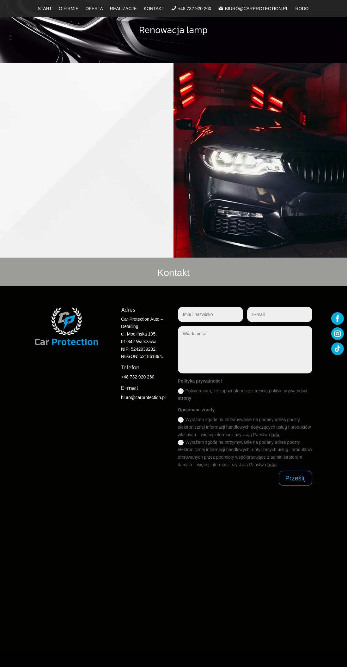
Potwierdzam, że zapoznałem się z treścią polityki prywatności (242, 394)
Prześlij (295, 478)
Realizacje (123, 8)
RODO (302, 8)
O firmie (68, 8)
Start (45, 8)
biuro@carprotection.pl (143, 397)
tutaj (276, 434)
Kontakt (154, 8)
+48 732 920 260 (138, 376)
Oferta (94, 8)
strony (185, 398)
